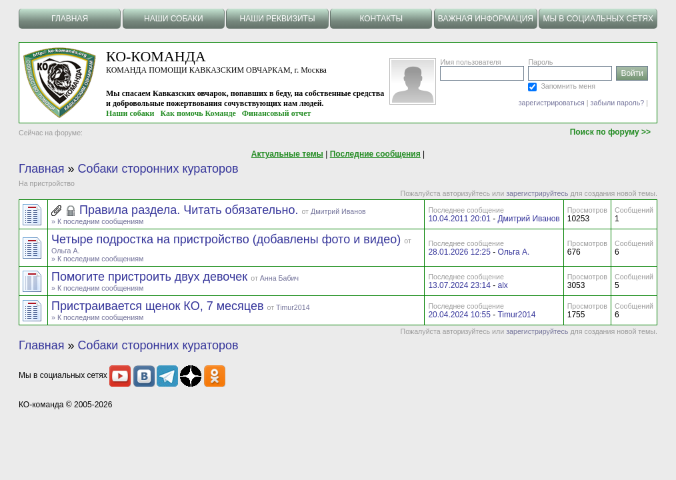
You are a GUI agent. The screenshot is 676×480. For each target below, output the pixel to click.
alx (502, 285)
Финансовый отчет (276, 113)
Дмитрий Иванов (338, 211)
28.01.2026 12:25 (459, 252)
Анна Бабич (279, 278)
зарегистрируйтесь (537, 193)
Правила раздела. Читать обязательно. (190, 210)
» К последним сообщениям (97, 221)
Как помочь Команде (198, 113)
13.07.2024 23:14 (459, 285)
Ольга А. (65, 251)
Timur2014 (293, 307)
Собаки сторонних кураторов (158, 168)
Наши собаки (130, 113)
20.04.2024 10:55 (459, 314)
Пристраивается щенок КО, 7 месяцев (159, 306)
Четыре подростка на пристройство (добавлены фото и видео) (227, 239)
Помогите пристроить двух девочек (151, 276)
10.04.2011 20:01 (459, 218)
